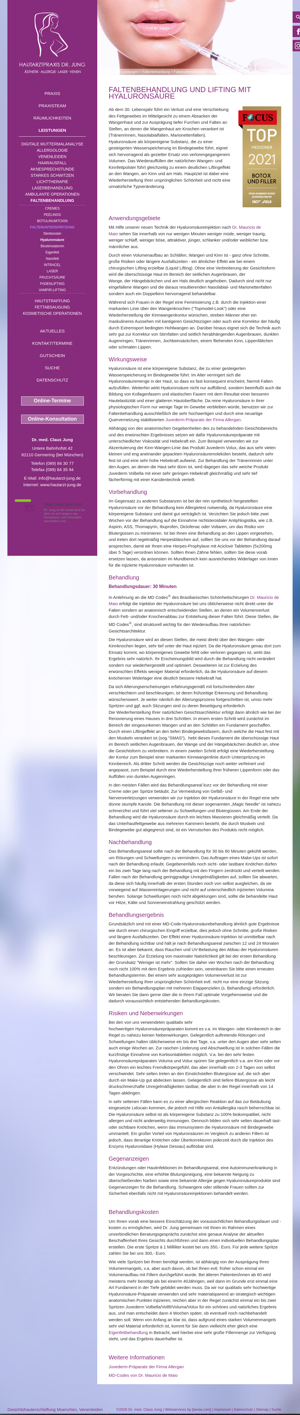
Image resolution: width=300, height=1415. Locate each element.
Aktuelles (52, 331)
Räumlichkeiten (52, 117)
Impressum (222, 1410)
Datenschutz (52, 380)
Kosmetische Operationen (52, 313)
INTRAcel (52, 265)
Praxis (52, 93)
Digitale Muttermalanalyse (52, 144)
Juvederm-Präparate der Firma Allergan (202, 419)
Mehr (74, 521)
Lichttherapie (52, 181)
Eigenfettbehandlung (128, 1332)
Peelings (52, 215)
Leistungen (52, 130)
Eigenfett (52, 252)
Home (113, 72)
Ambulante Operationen (52, 194)
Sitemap (262, 1410)
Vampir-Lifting (52, 290)
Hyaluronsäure (52, 240)
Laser (52, 271)
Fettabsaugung (52, 307)
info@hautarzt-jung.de (59, 478)
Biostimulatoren (52, 246)
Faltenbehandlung (52, 200)
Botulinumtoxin (52, 221)
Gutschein (52, 355)
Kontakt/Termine (52, 343)
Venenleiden (52, 156)
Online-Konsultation (52, 419)
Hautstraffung (52, 301)
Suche (52, 367)
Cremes (52, 208)
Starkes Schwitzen (52, 175)
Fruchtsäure (52, 277)
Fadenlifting (52, 284)
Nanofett (52, 259)
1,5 (28, 508)
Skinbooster (52, 234)
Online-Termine (52, 401)
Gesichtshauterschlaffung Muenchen (42, 1409)
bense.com (201, 1410)
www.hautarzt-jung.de (60, 484)
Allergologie (52, 150)
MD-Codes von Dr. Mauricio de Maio (143, 1375)
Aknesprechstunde (52, 169)
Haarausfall (52, 163)
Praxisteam (52, 105)
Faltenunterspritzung (52, 227)
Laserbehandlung (52, 188)
